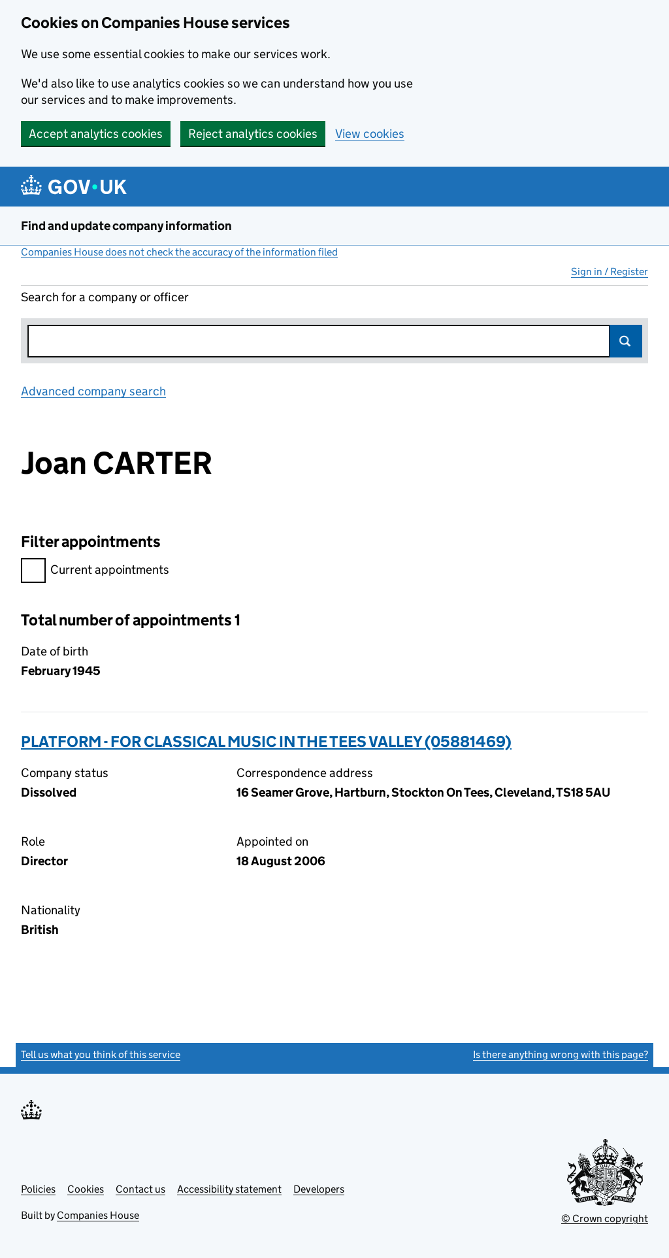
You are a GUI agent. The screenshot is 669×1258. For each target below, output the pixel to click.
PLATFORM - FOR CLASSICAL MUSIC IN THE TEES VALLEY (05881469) (266, 741)
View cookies (369, 133)
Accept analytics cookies (96, 133)
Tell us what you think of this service (100, 1054)
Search (626, 341)
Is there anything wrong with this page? (560, 1054)
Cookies (85, 1189)
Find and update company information (126, 225)
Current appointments (95, 571)
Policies (38, 1189)
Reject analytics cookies (253, 133)
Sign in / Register (609, 271)
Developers (318, 1189)
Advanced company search (93, 391)
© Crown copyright (604, 1218)
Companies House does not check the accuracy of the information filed (179, 252)
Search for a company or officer (105, 297)
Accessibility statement (229, 1189)
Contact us (140, 1189)
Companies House (98, 1215)
